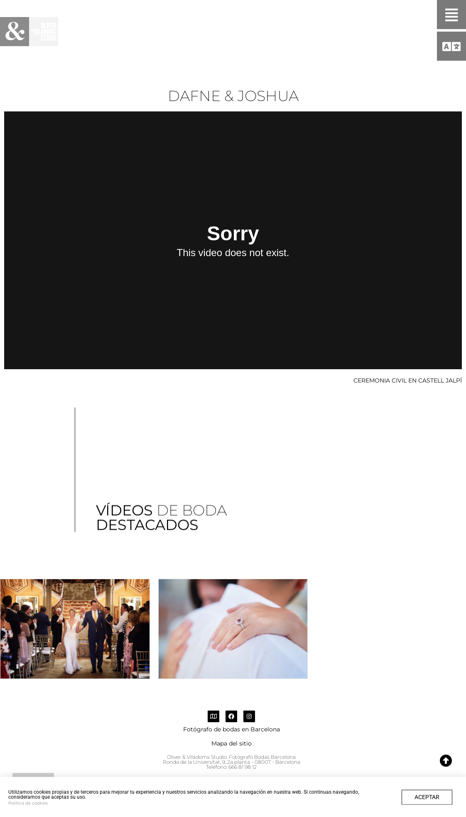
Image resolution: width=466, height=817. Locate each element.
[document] (233, 408)
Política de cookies (28, 808)
